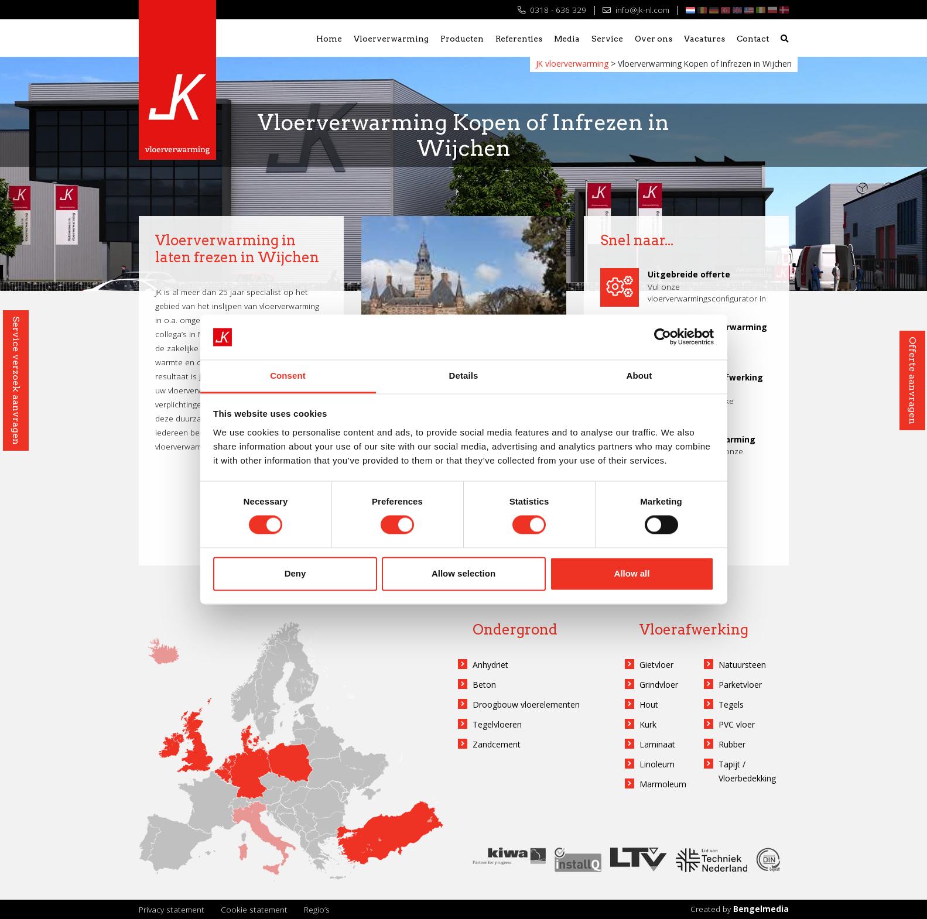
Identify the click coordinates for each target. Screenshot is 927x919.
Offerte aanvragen (912, 380)
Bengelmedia (761, 908)
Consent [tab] (288, 375)
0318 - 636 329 (552, 9)
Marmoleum (662, 784)
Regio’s (317, 909)
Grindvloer (658, 684)
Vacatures (704, 38)
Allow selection (463, 573)
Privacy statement (171, 909)
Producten (462, 38)
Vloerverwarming (391, 38)
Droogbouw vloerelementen (526, 704)
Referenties (518, 38)
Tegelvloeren (497, 724)
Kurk (647, 724)
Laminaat (657, 744)
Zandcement (497, 744)
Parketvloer (740, 684)
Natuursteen (742, 664)
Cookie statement (254, 909)
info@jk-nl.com (636, 9)
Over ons (653, 38)
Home (329, 38)
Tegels (731, 704)
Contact (753, 38)
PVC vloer (737, 724)
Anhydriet (490, 664)
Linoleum (657, 764)
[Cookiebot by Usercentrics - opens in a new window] (662, 337)
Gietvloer (656, 664)
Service (607, 38)
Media (567, 38)
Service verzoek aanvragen (16, 380)
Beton (484, 684)
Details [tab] (463, 375)
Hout (648, 704)
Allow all (632, 573)
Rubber (732, 744)
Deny (295, 573)
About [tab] (639, 375)
